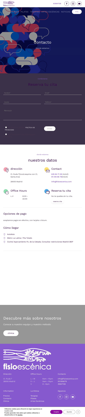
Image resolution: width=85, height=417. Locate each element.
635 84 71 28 (56, 176)
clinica (11, 334)
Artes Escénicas (37, 401)
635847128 (57, 3)
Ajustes (69, 412)
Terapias (34, 396)
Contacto (7, 398)
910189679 (62, 381)
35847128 (62, 384)
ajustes (20, 415)
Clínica (6, 401)
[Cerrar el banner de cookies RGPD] (78, 412)
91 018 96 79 (56, 178)
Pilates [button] (24, 12)
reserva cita (57, 203)
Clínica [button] (15, 12)
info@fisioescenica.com (61, 183)
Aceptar (56, 412)
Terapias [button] (35, 12)
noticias (65, 12)
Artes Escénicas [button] (50, 12)
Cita (76, 12)
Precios (6, 396)
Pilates (33, 398)
